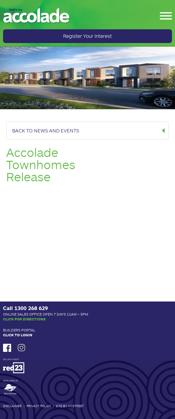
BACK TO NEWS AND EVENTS (45, 130)
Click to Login (17, 335)
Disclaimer (12, 406)
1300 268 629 (31, 308)
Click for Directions (24, 319)
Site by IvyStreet (70, 406)
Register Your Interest (87, 36)
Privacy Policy (39, 406)
